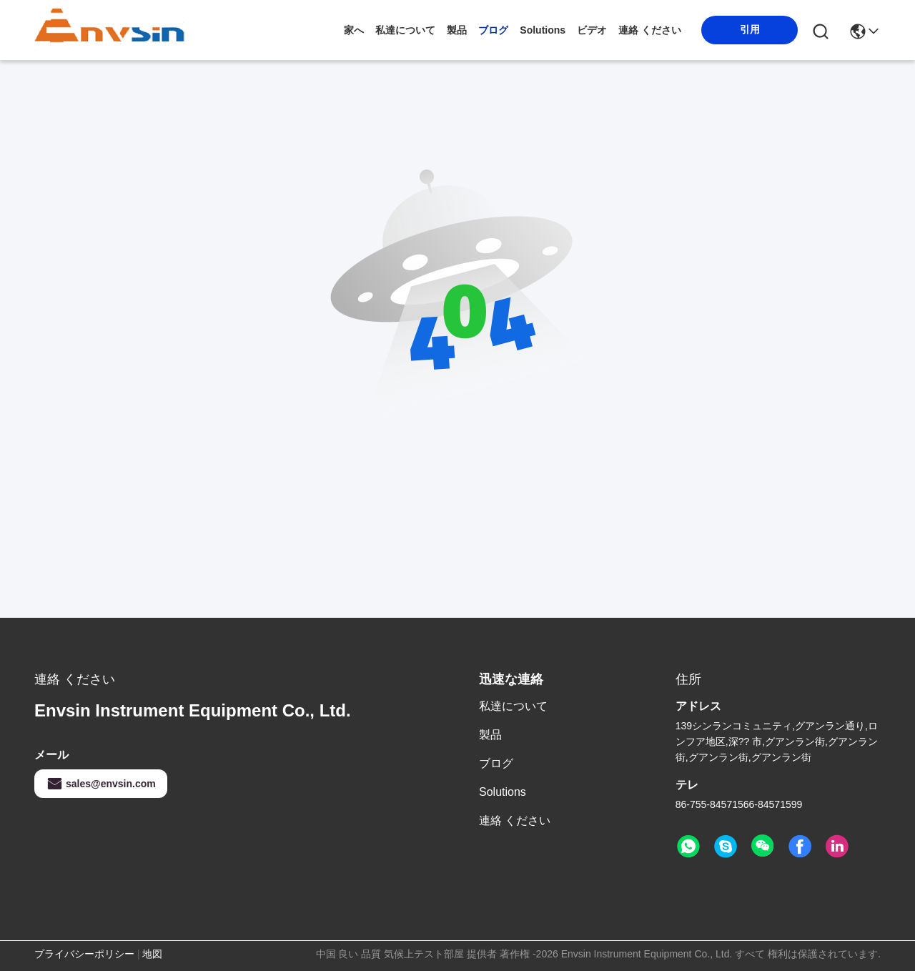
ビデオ (592, 30)
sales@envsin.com (101, 784)
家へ (354, 30)
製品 (457, 30)
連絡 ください (649, 30)
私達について (405, 30)
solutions (542, 30)
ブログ (493, 30)
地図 (152, 954)
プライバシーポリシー (84, 954)
